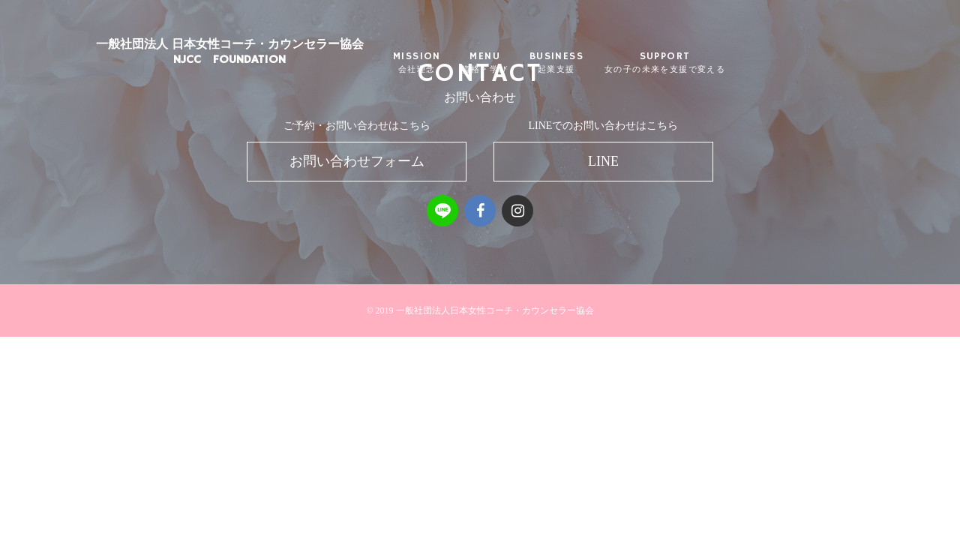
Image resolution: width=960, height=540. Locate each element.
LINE (603, 161)
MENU (521, 63)
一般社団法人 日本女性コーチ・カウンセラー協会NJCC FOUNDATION (266, 64)
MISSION (453, 63)
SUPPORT (700, 63)
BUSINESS (593, 63)
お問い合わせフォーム (357, 161)
